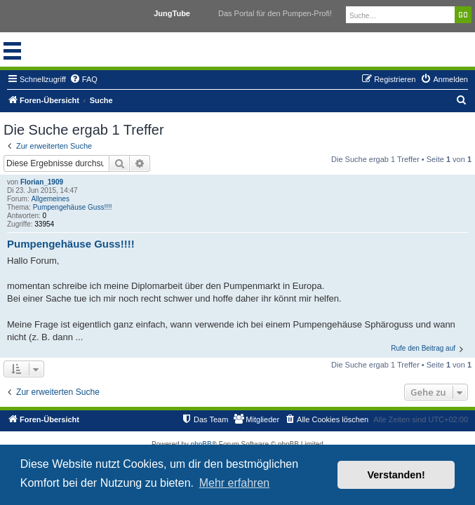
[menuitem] (83, 79)
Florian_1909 (41, 182)
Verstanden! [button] (396, 474)
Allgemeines (50, 199)
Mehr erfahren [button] (234, 483)
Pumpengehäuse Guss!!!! (72, 207)
